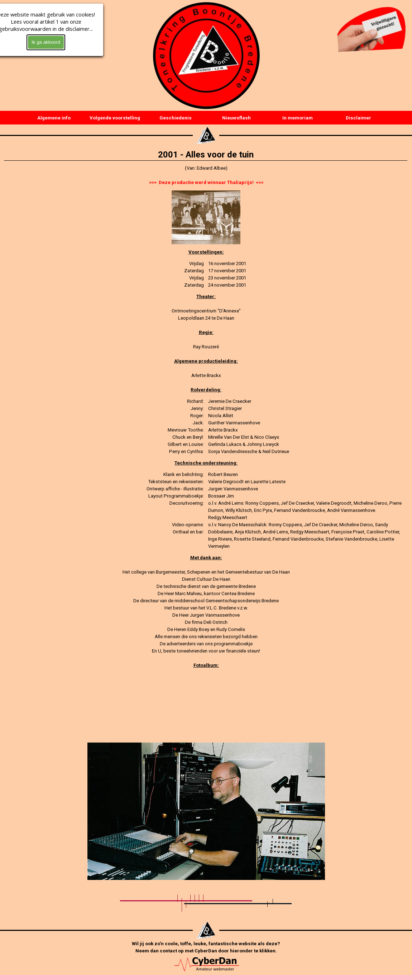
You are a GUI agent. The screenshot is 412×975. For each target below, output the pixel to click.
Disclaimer (358, 118)
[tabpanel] (206, 175)
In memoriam (297, 118)
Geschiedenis (175, 118)
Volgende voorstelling (115, 118)
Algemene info (54, 118)
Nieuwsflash (236, 118)
